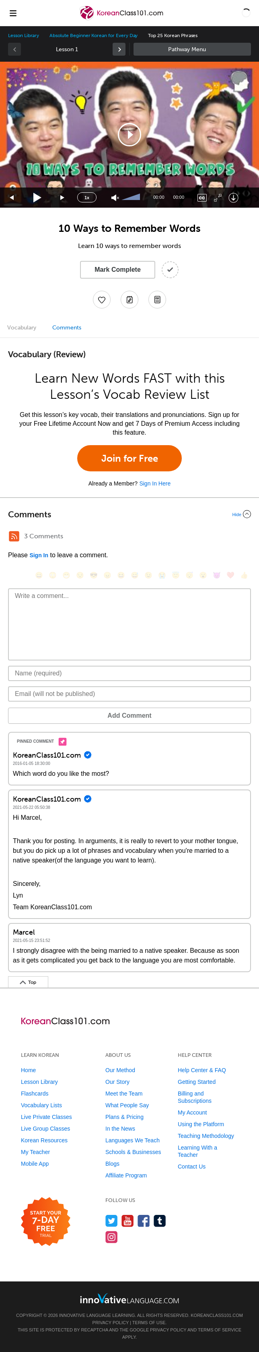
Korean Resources (44, 1140)
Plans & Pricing (124, 1117)
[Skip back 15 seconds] (12, 198)
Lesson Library (23, 35)
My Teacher (35, 1152)
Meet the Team (123, 1093)
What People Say (127, 1105)
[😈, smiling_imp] (217, 575)
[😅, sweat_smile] (135, 575)
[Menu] (13, 13)
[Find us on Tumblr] (160, 1221)
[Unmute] (115, 198)
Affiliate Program (126, 1175)
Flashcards (34, 1093)
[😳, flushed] (53, 575)
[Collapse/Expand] (129, 514)
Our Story (117, 1082)
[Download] (233, 198)
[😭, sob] (162, 575)
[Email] (129, 694)
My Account (192, 1112)
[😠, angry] (107, 575)
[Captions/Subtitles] (202, 198)
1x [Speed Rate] (86, 197)
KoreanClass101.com (217, 1315)
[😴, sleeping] (189, 575)
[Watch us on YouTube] (127, 1221)
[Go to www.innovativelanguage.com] (129, 1298)
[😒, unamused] (80, 575)
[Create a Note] (129, 299)
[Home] (122, 18)
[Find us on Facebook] (144, 1221)
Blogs (112, 1163)
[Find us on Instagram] (111, 1237)
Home (28, 1070)
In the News (120, 1128)
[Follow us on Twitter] (111, 1221)
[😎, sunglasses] (94, 575)
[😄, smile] (39, 575)
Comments (66, 327)
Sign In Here (155, 483)
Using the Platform (201, 1124)
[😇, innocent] (176, 575)
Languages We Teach (132, 1140)
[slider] (131, 197)
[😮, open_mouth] (203, 575)
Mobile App (35, 1163)
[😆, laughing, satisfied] (121, 575)
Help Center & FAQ (202, 1070)
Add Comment (129, 715)
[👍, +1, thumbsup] (244, 575)
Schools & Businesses (133, 1152)
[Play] (38, 198)
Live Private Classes (46, 1117)
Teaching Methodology (206, 1136)
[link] (119, 49)
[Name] (129, 673)
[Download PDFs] (157, 299)
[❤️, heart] (230, 575)
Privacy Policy (110, 1322)
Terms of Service (219, 1329)
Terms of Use (149, 1322)
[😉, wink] (148, 575)
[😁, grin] (66, 575)
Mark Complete (118, 269)
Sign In (38, 555)
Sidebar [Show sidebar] (192, 49)
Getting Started (197, 1082)
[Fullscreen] (218, 198)
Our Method (120, 1070)
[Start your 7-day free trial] (45, 1222)
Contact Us (192, 1166)
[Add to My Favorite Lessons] (102, 299)
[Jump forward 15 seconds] (62, 198)
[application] (129, 135)
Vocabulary (21, 327)
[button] (246, 13)
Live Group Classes (45, 1128)
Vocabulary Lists (41, 1105)
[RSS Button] (14, 536)
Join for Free (129, 458)
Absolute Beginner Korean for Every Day (93, 35)
